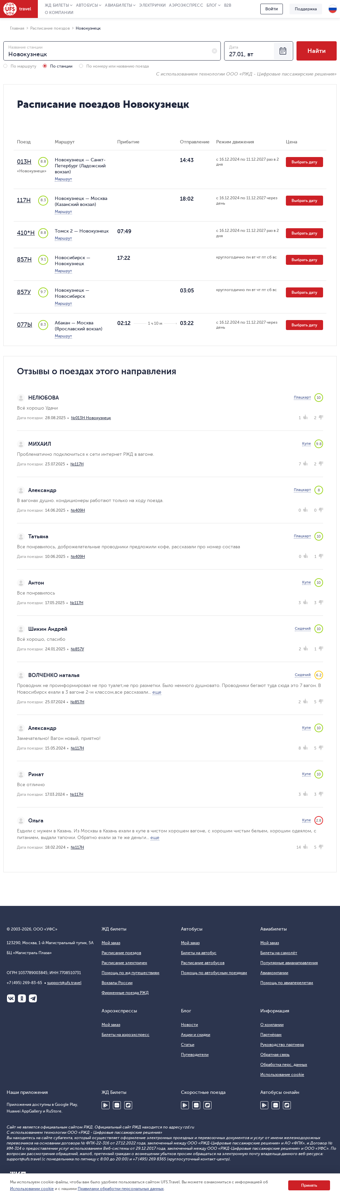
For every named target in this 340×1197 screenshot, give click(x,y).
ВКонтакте (11, 998)
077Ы (24, 324)
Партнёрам (271, 1034)
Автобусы (87, 5)
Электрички (152, 5)
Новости (189, 1024)
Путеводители (195, 1054)
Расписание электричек (124, 962)
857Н (24, 259)
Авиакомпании (274, 972)
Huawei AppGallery (117, 1105)
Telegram (33, 998)
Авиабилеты (118, 5)
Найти (316, 51)
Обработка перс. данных (283, 1064)
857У (24, 292)
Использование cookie (282, 1074)
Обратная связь (275, 1054)
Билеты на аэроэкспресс (125, 1034)
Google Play (106, 1105)
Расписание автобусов (202, 962)
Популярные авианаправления (289, 962)
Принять (309, 1185)
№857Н (77, 702)
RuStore (128, 1105)
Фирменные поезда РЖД (125, 992)
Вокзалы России (117, 982)
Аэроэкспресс (186, 5)
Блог (212, 5)
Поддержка (306, 9)
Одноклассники (22, 998)
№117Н (77, 464)
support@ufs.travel (64, 982)
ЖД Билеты (57, 5)
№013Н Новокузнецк (91, 418)
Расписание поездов (121, 952)
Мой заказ (111, 942)
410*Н (26, 233)
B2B (227, 5)
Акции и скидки (195, 1034)
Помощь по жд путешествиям (130, 972)
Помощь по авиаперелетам (286, 982)
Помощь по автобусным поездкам (214, 972)
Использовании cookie (32, 1188)
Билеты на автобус (198, 952)
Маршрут (63, 179)
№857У (77, 649)
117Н (24, 200)
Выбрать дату (304, 162)
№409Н (78, 510)
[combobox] (112, 51)
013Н (24, 161)
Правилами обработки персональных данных (121, 1188)
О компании (59, 12)
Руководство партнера (282, 1044)
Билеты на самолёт (278, 952)
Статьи (187, 1044)
